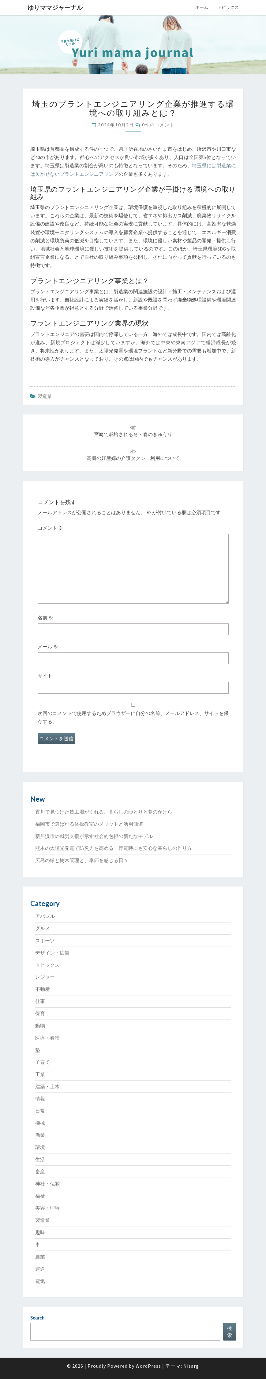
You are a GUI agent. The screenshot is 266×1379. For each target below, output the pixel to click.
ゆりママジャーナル (55, 7)
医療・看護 (47, 1038)
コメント (50, 528)
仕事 (40, 1001)
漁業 (40, 1135)
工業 (40, 1074)
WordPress (148, 1366)
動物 (40, 1026)
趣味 (40, 1232)
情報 (40, 1099)
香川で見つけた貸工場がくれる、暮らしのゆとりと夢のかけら (103, 812)
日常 (40, 1111)
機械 (40, 1123)
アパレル (45, 916)
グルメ (42, 928)
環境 (40, 1147)
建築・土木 (47, 1086)
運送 (40, 1269)
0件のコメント (158, 124)
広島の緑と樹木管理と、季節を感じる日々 (81, 860)
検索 (229, 1331)
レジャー (45, 977)
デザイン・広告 (52, 953)
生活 (40, 1159)
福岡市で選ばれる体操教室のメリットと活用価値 (89, 824)
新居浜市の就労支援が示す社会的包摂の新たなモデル (94, 836)
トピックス (228, 7)
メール (48, 647)
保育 (40, 1013)
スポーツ (45, 940)
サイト (45, 676)
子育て (42, 1062)
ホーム (201, 7)
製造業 (44, 396)
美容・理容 (47, 1208)
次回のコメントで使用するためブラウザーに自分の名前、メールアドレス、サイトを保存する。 (133, 717)
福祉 (40, 1196)
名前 (45, 618)
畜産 (40, 1171)
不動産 (42, 989)
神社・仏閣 (47, 1184)
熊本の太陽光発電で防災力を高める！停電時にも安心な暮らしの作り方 (113, 848)
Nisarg (191, 1366)
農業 (40, 1257)
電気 (40, 1281)
